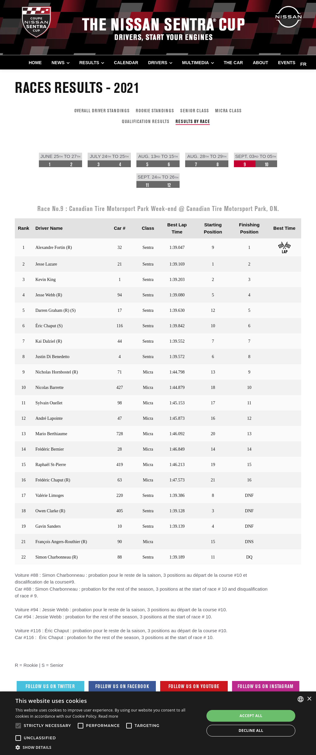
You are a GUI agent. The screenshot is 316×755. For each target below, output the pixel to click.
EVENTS (286, 62)
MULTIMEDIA (195, 62)
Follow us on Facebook (122, 686)
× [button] (309, 699)
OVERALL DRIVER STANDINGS (102, 110)
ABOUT (260, 62)
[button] (107, 747)
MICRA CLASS (228, 110)
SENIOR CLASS (194, 110)
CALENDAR (126, 62)
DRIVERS (157, 62)
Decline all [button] (251, 730)
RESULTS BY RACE (193, 121)
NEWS (58, 62)
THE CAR (233, 62)
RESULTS (89, 62)
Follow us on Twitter (50, 686)
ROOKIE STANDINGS (155, 110)
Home (35, 62)
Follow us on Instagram (265, 686)
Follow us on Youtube (193, 686)
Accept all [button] (250, 715)
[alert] (158, 723)
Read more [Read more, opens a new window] (108, 716)
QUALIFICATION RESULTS (145, 121)
